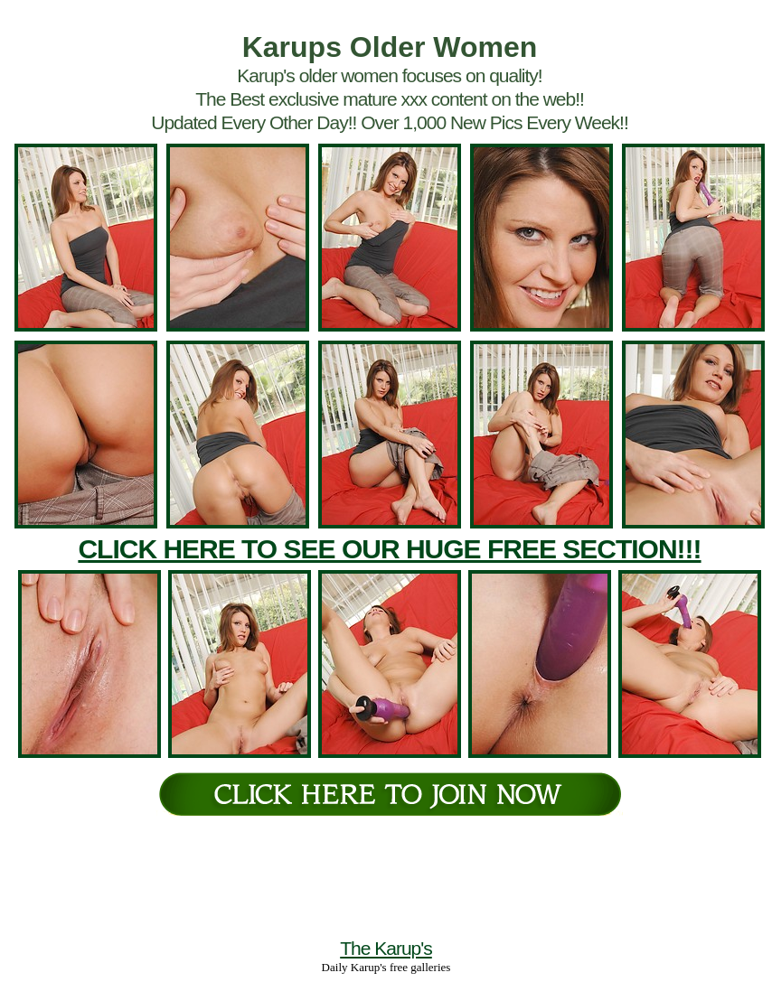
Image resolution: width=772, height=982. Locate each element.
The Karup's (386, 948)
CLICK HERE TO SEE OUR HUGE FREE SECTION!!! (389, 549)
